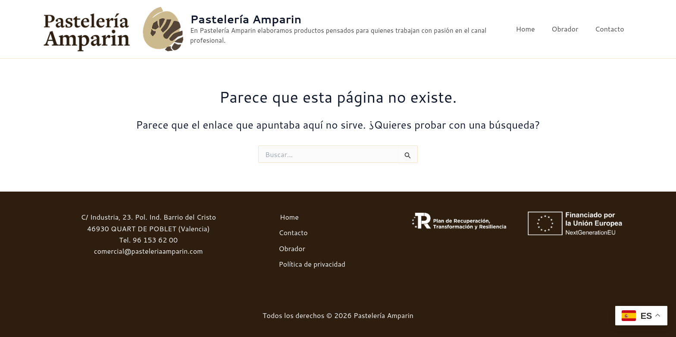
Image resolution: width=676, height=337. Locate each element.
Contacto (611, 29)
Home (532, 29)
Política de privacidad (311, 264)
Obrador (569, 29)
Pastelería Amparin (248, 19)
